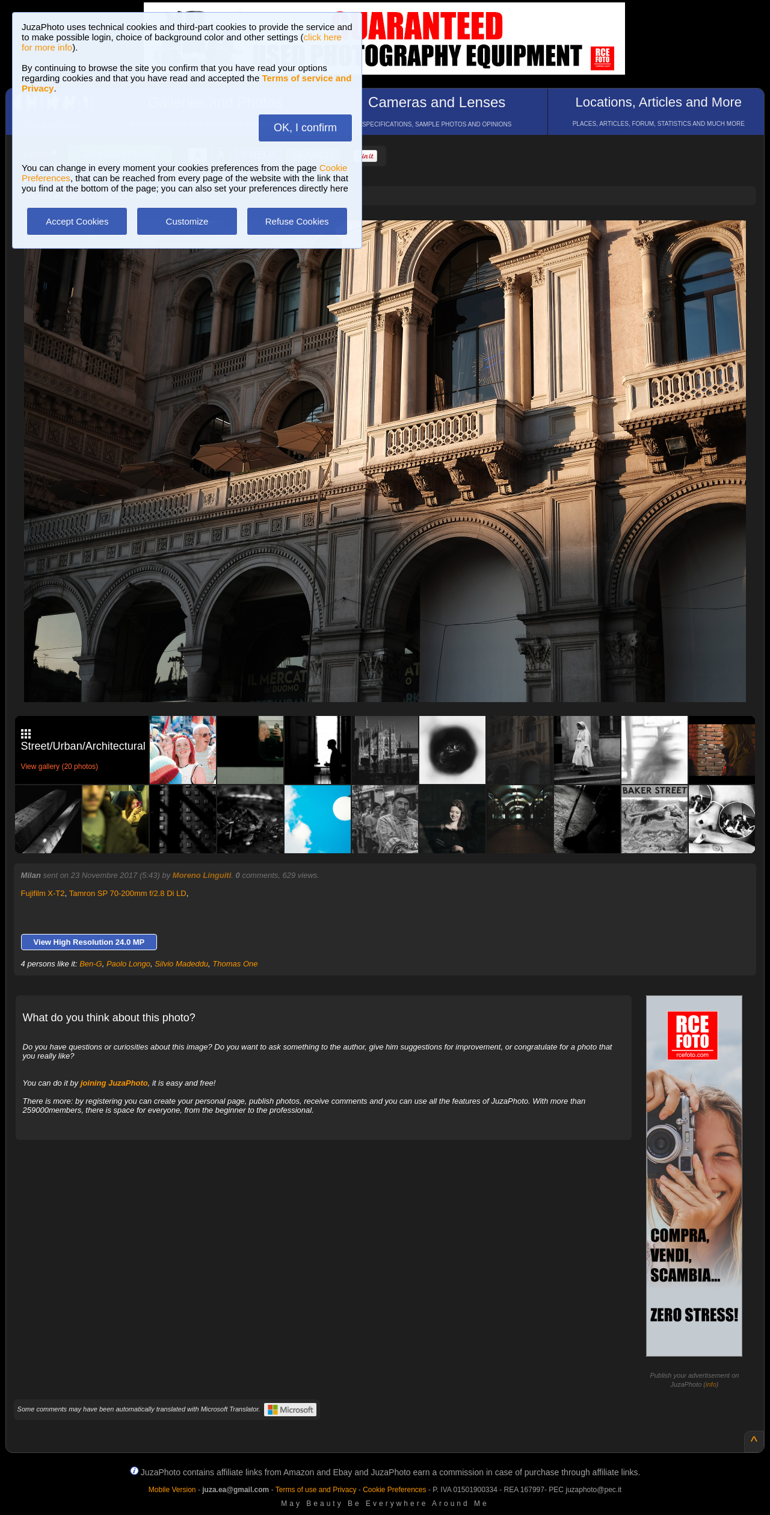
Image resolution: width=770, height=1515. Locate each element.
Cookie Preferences (394, 1489)
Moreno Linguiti (202, 875)
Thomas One (234, 963)
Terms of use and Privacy (316, 1489)
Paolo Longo (128, 963)
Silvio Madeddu (181, 963)
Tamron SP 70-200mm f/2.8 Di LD (127, 893)
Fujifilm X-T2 (43, 893)
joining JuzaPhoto (114, 1082)
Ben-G (90, 963)
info (711, 1384)
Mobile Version (172, 1489)
